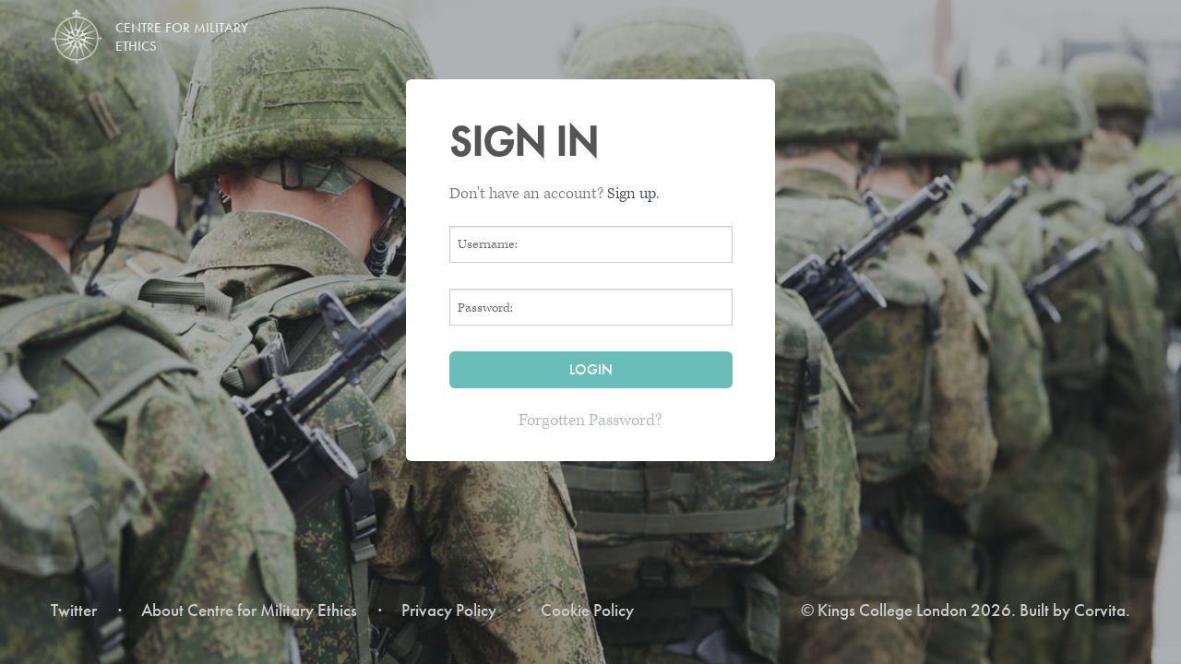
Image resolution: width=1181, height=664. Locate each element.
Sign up (631, 194)
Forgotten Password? (590, 420)
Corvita (1100, 610)
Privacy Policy (448, 610)
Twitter (74, 610)
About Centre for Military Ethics (249, 610)
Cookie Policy (587, 610)
